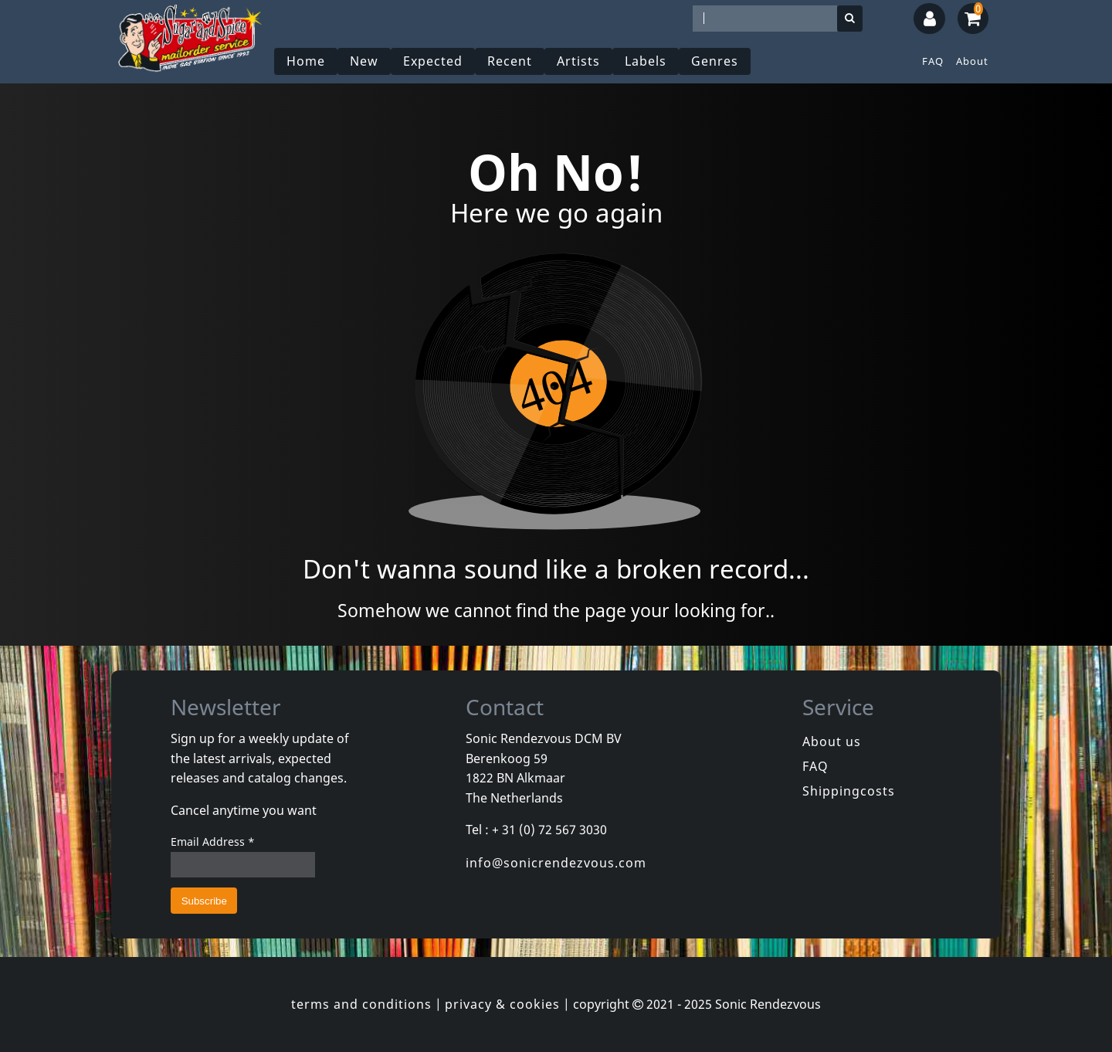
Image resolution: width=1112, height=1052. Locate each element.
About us (831, 741)
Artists (578, 61)
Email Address (213, 841)
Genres (714, 61)
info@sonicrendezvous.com (556, 862)
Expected (433, 61)
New (364, 61)
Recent (509, 61)
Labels (645, 61)
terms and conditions (361, 1004)
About (972, 61)
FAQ (933, 61)
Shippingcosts (848, 790)
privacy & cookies (502, 1004)
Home (305, 61)
